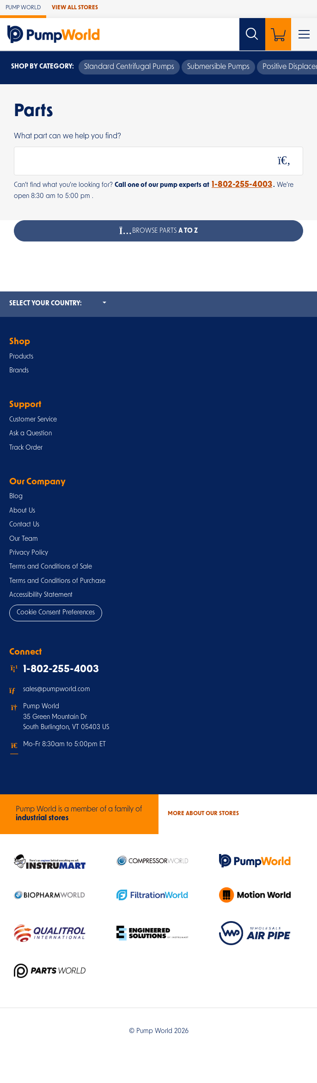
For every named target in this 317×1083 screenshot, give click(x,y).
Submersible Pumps (218, 67)
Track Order (26, 448)
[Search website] (252, 34)
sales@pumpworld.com (56, 689)
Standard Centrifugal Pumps (129, 67)
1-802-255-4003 (242, 185)
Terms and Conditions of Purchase (57, 581)
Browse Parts (158, 230)
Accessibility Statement (41, 595)
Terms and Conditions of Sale (50, 566)
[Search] (284, 161)
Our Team (23, 539)
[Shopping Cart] (278, 34)
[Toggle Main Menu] (304, 34)
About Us (22, 510)
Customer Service (33, 419)
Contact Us (24, 524)
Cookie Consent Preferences (56, 612)
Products (21, 356)
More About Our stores (203, 814)
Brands (19, 370)
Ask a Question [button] (30, 433)
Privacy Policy (28, 553)
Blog (16, 496)
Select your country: (57, 303)
